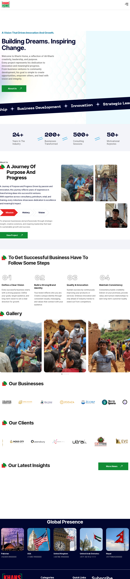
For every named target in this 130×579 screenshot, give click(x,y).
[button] (2, 346)
